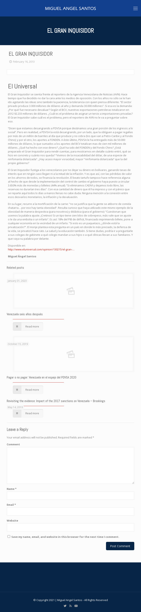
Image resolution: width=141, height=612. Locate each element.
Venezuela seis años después (25, 314)
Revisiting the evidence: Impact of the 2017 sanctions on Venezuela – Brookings (56, 401)
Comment (13, 444)
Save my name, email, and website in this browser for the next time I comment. (65, 537)
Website (12, 520)
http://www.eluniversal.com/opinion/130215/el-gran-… (41, 249)
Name (11, 489)
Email (11, 505)
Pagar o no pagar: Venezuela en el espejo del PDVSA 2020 (41, 377)
